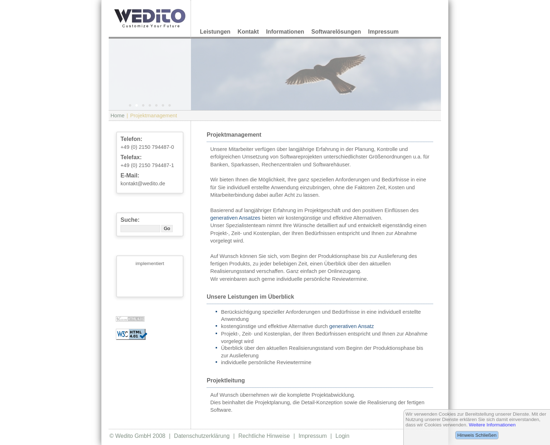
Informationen (285, 32)
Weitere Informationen (492, 424)
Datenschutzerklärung (202, 436)
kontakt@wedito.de (143, 183)
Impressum (383, 32)
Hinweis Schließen (477, 435)
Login (342, 436)
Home (117, 115)
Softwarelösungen (336, 32)
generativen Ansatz (351, 326)
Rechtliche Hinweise (264, 436)
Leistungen (215, 32)
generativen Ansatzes (235, 218)
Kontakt (248, 32)
